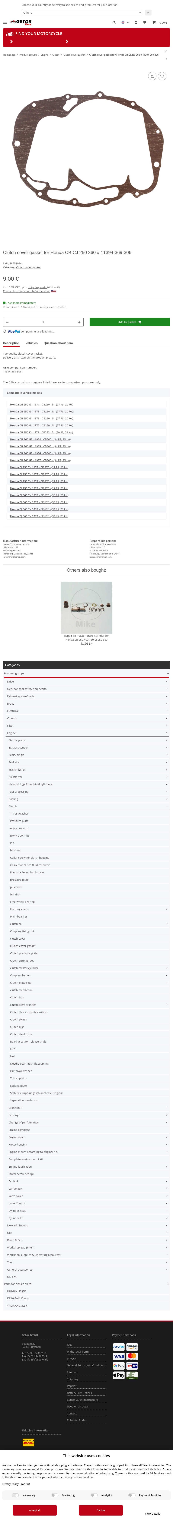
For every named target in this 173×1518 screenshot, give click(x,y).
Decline (97, 1510)
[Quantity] (43, 322)
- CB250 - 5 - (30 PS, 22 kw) (41, 432)
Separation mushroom (24, 1100)
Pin (12, 843)
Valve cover (16, 1196)
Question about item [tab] (58, 343)
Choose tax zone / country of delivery (29, 291)
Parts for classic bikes (17, 1284)
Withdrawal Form (78, 1351)
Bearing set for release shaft (28, 1041)
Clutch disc (17, 1027)
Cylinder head (17, 1210)
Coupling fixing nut (22, 931)
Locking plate (18, 1085)
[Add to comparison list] (152, 76)
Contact (72, 1413)
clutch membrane (21, 990)
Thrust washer (19, 813)
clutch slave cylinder (23, 1005)
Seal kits (14, 762)
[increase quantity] (79, 322)
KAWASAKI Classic (18, 1298)
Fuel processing (18, 791)
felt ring (15, 894)
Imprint (71, 1386)
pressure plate (19, 879)
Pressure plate (19, 821)
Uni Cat (11, 1277)
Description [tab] (11, 343)
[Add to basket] (130, 322)
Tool (9, 1262)
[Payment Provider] (132, 1495)
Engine (11, 733)
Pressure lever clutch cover (27, 872)
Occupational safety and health (27, 689)
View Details (150, 1513)
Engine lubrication (20, 1166)
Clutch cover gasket (28, 267)
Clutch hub (17, 997)
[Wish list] (144, 22)
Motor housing (18, 1144)
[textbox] (82, 12)
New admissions (17, 1225)
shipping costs (37, 287)
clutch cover (17, 938)
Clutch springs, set (22, 960)
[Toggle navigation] (5, 20)
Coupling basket (20, 975)
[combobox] (82, 12)
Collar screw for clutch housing (29, 857)
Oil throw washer (21, 1071)
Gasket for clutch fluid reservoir (30, 865)
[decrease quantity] (7, 322)
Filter (10, 725)
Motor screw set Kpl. (21, 1174)
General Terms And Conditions (86, 1365)
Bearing (13, 1115)
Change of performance (24, 1122)
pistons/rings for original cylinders (30, 784)
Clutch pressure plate (23, 953)
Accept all (34, 1510)
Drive (10, 681)
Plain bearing (18, 916)
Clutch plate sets (20, 982)
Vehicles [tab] (32, 343)
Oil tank (13, 1181)
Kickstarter (15, 777)
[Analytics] (94, 1495)
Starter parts (17, 740)
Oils (9, 1233)
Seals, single (16, 755)
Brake (10, 703)
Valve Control (17, 1203)
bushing (15, 850)
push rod (16, 887)
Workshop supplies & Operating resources (34, 1255)
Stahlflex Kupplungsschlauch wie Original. (36, 1093)
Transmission (17, 769)
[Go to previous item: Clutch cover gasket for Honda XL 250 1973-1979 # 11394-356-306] (166, 59)
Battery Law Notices (79, 1393)
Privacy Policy (10, 1484)
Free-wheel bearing (22, 902)
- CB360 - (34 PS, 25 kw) (40, 439)
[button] (114, 22)
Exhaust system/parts (20, 696)
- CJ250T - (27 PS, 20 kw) (39, 467)
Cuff (12, 1049)
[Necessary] (15, 1495)
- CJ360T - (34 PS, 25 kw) (39, 495)
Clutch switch (18, 1019)
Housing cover (19, 909)
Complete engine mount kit (26, 1159)
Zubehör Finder (77, 1420)
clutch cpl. (16, 924)
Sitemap (72, 1372)
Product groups (14, 673)
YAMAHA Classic (17, 1305)
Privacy (71, 1358)
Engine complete (19, 1130)
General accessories (19, 1269)
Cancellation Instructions (82, 1399)
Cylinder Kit (16, 1218)
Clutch (13, 806)
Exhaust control (18, 747)
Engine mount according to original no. (33, 1152)
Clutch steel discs (21, 1034)
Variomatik (15, 1188)
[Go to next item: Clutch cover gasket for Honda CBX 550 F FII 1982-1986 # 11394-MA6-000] (166, 51)
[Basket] (159, 22)
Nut (12, 1056)
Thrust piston (18, 1078)
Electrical (13, 711)
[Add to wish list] (162, 76)
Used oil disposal (77, 1406)
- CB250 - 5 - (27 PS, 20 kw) (41, 404)
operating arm (19, 828)
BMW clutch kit (19, 835)
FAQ (69, 1345)
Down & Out (14, 1240)
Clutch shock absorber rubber (29, 1012)
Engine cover (17, 1137)
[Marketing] (54, 1495)
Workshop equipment (20, 1247)
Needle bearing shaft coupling (29, 1063)
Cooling (13, 799)
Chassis (12, 718)
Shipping (72, 1379)
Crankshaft (15, 1108)
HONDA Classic (16, 1291)
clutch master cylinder (24, 968)
